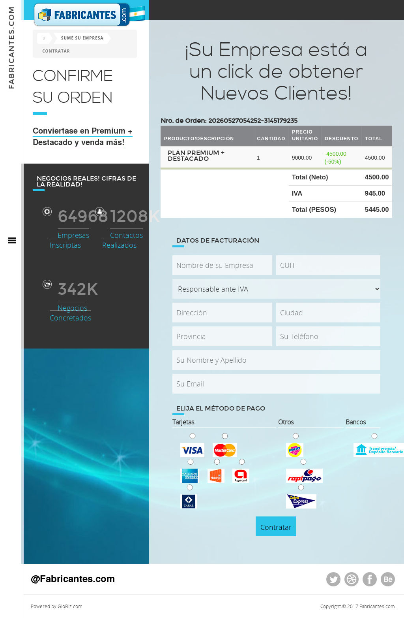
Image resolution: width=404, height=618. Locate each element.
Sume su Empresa (85, 38)
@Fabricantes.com (76, 578)
